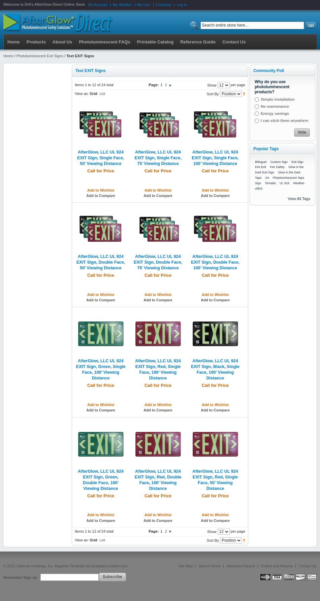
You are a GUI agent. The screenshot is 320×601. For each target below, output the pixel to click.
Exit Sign (297, 162)
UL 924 (284, 183)
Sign (258, 183)
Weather (299, 183)
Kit (267, 177)
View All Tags (299, 199)
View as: (82, 94)
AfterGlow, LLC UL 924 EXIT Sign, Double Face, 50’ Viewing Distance (100, 262)
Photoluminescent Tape (288, 177)
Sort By (213, 94)
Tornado (270, 183)
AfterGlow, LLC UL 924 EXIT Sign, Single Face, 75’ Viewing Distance (157, 158)
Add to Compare (100, 196)
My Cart (143, 5)
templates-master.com (109, 566)
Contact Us (308, 566)
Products (36, 41)
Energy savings (275, 113)
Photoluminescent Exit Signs (40, 56)
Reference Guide (198, 41)
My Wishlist (122, 5)
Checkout (163, 5)
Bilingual (260, 162)
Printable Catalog (155, 41)
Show (212, 85)
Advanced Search (241, 566)
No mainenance (275, 106)
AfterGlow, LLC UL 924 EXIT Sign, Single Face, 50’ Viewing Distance (100, 158)
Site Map (186, 566)
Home (13, 41)
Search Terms (209, 566)
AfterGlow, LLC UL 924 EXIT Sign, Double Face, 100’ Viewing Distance (215, 262)
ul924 (258, 188)
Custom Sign (279, 162)
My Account (97, 5)
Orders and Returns (277, 566)
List (102, 94)
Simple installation (278, 99)
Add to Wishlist (100, 190)
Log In (182, 5)
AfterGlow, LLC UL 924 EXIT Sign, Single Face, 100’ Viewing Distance (215, 158)
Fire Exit (260, 167)
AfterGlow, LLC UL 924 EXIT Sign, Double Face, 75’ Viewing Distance (158, 262)
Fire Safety (277, 167)
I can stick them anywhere (284, 121)
